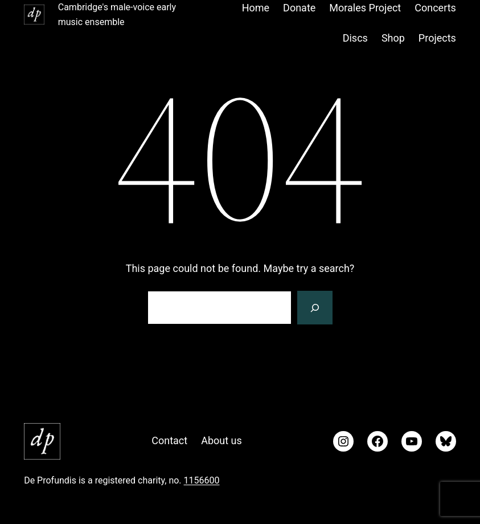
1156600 (202, 480)
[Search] (315, 308)
